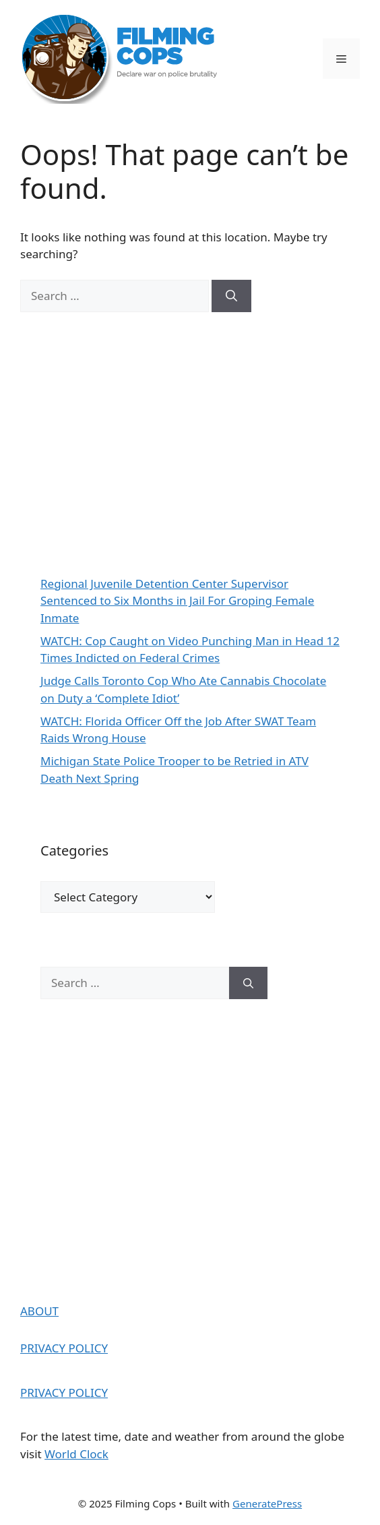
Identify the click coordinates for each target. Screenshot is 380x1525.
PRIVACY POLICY (64, 1348)
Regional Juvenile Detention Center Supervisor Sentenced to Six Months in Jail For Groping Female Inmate (177, 601)
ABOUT (39, 1311)
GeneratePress (267, 1503)
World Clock (76, 1454)
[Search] (231, 296)
